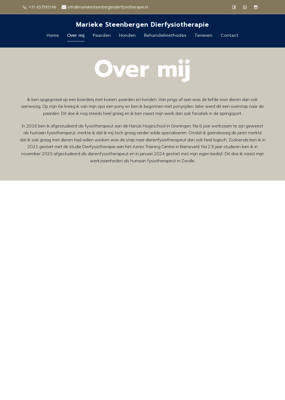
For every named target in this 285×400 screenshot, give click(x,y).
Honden (127, 35)
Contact (229, 35)
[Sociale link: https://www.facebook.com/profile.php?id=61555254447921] (235, 7)
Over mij (76, 35)
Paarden (102, 35)
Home (53, 35)
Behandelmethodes (165, 35)
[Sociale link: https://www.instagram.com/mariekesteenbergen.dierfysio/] (257, 7)
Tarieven (203, 35)
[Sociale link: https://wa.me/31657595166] (246, 7)
